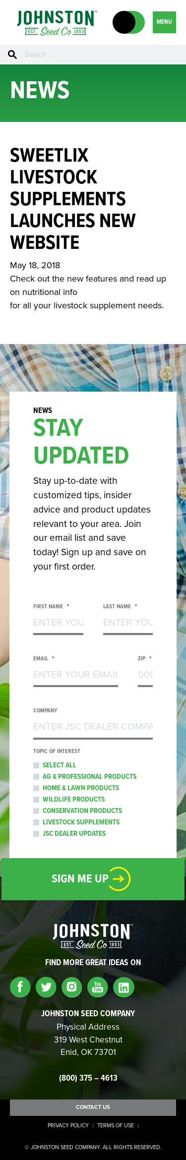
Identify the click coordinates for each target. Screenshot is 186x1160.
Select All (59, 765)
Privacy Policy (68, 1126)
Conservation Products (82, 811)
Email (43, 659)
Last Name (120, 607)
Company (45, 711)
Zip (144, 659)
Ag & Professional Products (89, 777)
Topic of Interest (56, 751)
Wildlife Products (74, 800)
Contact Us (93, 1107)
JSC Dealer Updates (74, 834)
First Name (51, 607)
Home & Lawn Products (81, 788)
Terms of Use (115, 1126)
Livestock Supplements (81, 822)
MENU (164, 22)
